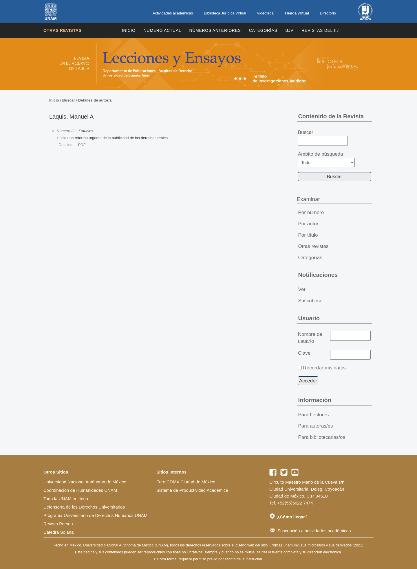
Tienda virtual (296, 13)
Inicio (129, 30)
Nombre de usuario (310, 338)
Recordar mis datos (324, 368)
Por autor (308, 224)
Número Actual (162, 30)
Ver (302, 289)
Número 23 (66, 131)
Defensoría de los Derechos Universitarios (84, 506)
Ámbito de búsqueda (326, 159)
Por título (308, 235)
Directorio (328, 13)
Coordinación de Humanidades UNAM (80, 490)
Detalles (65, 145)
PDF (82, 145)
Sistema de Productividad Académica (192, 490)
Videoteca (265, 13)
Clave (304, 353)
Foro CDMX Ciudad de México (185, 481)
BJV (290, 30)
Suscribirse (310, 300)
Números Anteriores (215, 30)
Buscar (68, 100)
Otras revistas (62, 30)
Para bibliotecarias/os (321, 437)
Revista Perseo (58, 523)
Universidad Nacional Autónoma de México (84, 481)
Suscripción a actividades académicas (310, 530)
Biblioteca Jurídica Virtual (225, 13)
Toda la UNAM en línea (65, 498)
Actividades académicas (173, 13)
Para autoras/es (315, 426)
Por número (311, 212)
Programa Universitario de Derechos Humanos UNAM (95, 515)
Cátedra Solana (58, 532)
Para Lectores (313, 414)
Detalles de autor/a (95, 100)
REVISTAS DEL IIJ (320, 30)
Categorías (263, 30)
